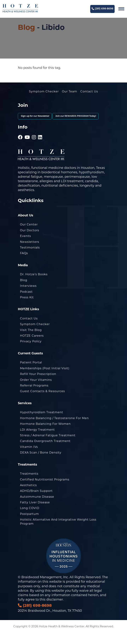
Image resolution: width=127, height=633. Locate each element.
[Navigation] (121, 8)
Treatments (29, 473)
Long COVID (29, 508)
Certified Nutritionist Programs (44, 479)
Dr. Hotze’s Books (34, 274)
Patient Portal (31, 362)
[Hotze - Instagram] (34, 132)
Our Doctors (29, 230)
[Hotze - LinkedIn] (40, 132)
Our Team (69, 91)
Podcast (26, 291)
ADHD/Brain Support (36, 491)
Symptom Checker (44, 91)
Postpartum (29, 514)
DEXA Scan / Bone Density (40, 452)
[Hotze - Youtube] (27, 132)
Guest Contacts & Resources (42, 391)
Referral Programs (34, 385)
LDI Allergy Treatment (37, 429)
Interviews (28, 286)
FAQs (24, 253)
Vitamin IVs (29, 447)
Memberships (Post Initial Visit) (44, 368)
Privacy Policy (31, 341)
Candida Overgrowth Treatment (45, 441)
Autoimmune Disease (37, 496)
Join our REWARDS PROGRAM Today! (75, 116)
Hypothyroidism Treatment (41, 412)
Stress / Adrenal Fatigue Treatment (48, 435)
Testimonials (30, 247)
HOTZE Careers (32, 335)
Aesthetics (28, 485)
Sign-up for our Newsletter (34, 116)
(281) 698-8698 (102, 8)
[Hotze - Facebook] (20, 132)
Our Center (29, 224)
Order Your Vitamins (36, 380)
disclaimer (54, 599)
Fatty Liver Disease (35, 502)
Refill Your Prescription (38, 374)
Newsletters (29, 242)
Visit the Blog (31, 330)
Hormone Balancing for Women (45, 423)
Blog (26, 27)
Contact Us (89, 91)
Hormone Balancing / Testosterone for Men (54, 418)
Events (25, 236)
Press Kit (27, 297)
